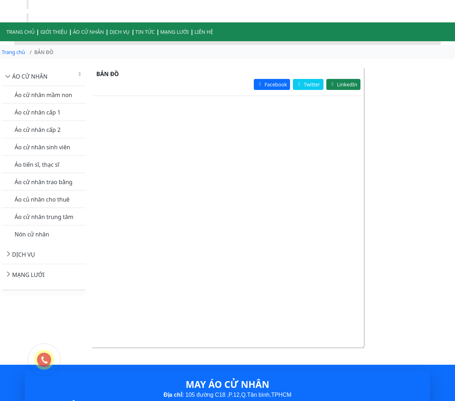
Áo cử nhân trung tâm (44, 217)
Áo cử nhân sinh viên (42, 147)
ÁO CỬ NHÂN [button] (88, 31)
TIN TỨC (145, 31)
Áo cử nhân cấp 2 (37, 130)
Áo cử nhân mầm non (43, 95)
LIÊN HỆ (203, 31)
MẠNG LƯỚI (174, 31)
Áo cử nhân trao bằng (44, 182)
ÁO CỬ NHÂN (30, 76)
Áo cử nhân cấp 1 (37, 112)
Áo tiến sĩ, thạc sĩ (37, 165)
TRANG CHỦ (20, 31)
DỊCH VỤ (119, 31)
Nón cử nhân (32, 234)
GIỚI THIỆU (53, 31)
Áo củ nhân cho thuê (42, 199)
